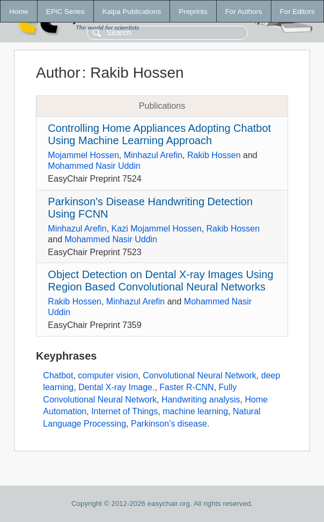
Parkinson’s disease (169, 423)
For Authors (243, 12)
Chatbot (58, 375)
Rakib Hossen (214, 155)
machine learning (195, 411)
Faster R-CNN (186, 387)
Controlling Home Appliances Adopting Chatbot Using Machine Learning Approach (159, 134)
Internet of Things (124, 411)
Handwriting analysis (200, 399)
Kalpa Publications (131, 12)
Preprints (193, 12)
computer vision (108, 375)
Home (18, 12)
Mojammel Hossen (83, 155)
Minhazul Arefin (153, 155)
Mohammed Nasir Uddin (94, 165)
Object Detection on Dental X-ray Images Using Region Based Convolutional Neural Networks (160, 281)
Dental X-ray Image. (116, 387)
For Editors (297, 12)
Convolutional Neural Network (199, 375)
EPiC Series (65, 12)
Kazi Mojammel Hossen (157, 228)
